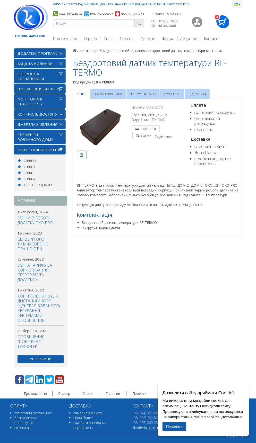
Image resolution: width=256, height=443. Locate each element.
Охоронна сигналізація (30, 76)
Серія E (29, 173)
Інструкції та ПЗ (143, 94)
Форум (168, 38)
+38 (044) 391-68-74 (147, 413)
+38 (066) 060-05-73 (147, 422)
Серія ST (30, 160)
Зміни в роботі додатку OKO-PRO (35, 220)
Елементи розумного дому (35, 137)
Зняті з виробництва (39, 149)
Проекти (148, 38)
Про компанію (65, 38)
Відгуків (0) (197, 94)
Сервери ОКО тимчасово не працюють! (33, 244)
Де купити (188, 38)
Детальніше (231, 416)
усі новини (40, 359)
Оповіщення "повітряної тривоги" (30, 341)
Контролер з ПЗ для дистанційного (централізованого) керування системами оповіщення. (38, 308)
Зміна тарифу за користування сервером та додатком (34, 272)
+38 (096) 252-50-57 (147, 418)
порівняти (148, 128)
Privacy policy (236, 436)
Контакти (212, 38)
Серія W (29, 179)
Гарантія (127, 38)
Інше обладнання (38, 185)
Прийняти (174, 426)
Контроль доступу (37, 114)
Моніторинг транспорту (30, 101)
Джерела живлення (37, 124)
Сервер (90, 38)
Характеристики (108, 94)
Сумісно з (172, 94)
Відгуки (145, 135)
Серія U (29, 166)
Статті (108, 38)
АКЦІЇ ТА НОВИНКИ (34, 63)
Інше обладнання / (132, 50)
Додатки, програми (37, 53)
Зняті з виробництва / (97, 50)
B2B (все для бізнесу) (38, 88)
